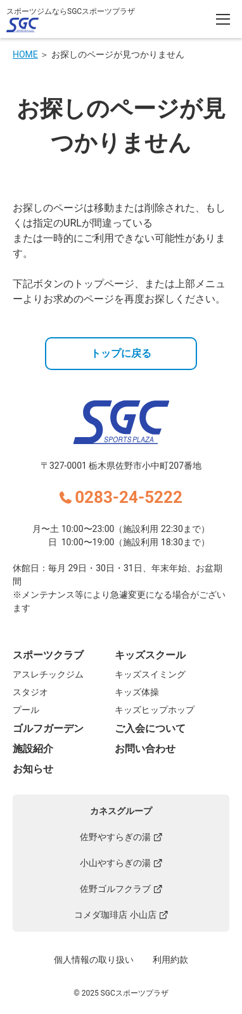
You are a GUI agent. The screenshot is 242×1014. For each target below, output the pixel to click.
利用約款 (170, 960)
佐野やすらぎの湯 (121, 837)
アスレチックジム (48, 674)
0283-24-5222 (128, 497)
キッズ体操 (137, 692)
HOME (25, 54)
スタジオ (30, 692)
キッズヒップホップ (154, 710)
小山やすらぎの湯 (121, 863)
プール (26, 710)
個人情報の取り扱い (94, 960)
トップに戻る (121, 353)
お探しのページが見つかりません (117, 54)
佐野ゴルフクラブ (121, 889)
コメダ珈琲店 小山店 (120, 915)
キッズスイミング (150, 674)
